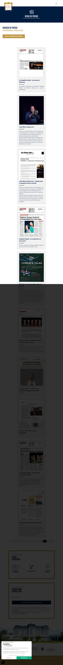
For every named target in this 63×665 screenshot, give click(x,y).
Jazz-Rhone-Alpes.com (26, 127)
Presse (39, 658)
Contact (44, 658)
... (48, 541)
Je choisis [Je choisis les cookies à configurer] (9, 657)
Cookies (50, 658)
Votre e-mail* (15, 597)
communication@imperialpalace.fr (19, 613)
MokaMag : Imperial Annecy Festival (30, 522)
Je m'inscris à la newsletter (31, 602)
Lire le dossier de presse (14, 36)
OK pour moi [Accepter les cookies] (24, 657)
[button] (3, 662)
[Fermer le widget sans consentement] (8, 642)
